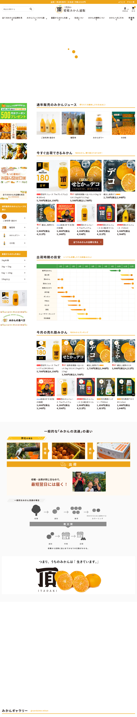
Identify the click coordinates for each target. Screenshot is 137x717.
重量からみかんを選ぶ (59, 18)
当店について (78, 18)
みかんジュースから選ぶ (36, 18)
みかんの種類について (96, 18)
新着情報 (131, 18)
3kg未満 (5, 260)
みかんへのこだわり (116, 18)
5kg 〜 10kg (7, 273)
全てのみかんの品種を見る (12, 18)
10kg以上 (6, 279)
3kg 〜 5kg (6, 266)
